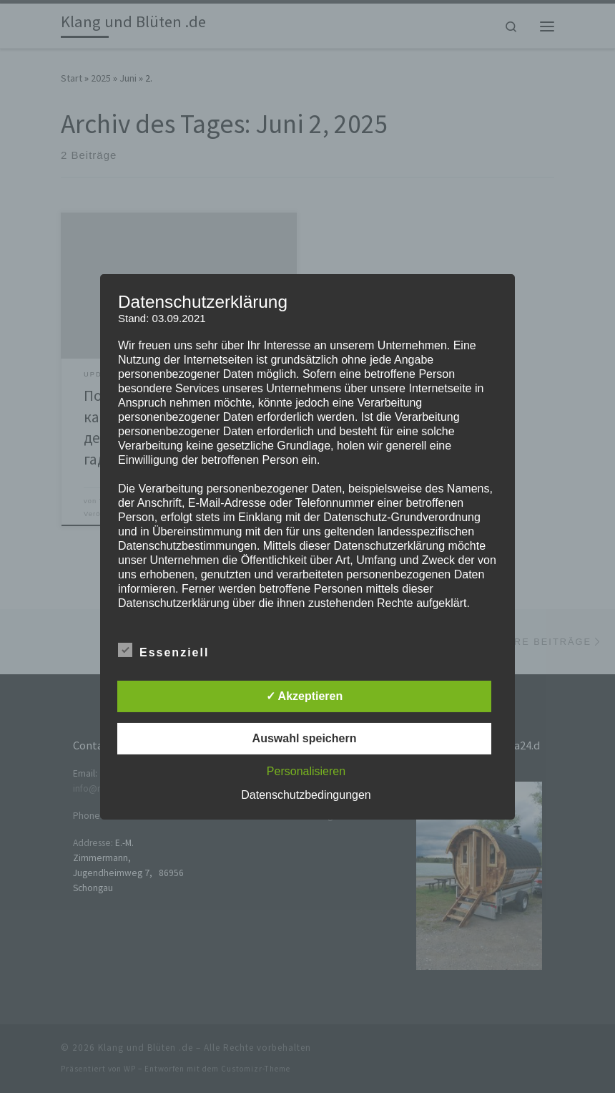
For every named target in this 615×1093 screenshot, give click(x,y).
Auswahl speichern (304, 738)
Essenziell (163, 650)
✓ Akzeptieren (304, 696)
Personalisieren (306, 771)
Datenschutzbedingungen (305, 795)
